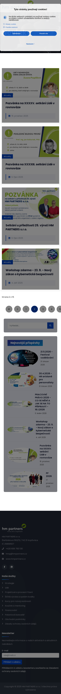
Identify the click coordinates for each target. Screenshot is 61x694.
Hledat (50, 325)
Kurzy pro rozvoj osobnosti (18, 601)
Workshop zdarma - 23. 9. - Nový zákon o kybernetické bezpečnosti (29, 272)
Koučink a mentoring (15, 605)
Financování (11, 610)
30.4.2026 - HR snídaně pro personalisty (46, 378)
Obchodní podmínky (15, 619)
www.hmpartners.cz (16, 558)
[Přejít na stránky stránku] (17, 309)
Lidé (7, 587)
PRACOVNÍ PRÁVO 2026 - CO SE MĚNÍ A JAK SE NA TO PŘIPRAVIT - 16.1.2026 (43, 402)
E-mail (5, 650)
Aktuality (7, 95)
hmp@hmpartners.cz (16, 553)
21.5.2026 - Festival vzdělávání (47, 354)
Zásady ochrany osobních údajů (20, 623)
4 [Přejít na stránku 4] (51, 309)
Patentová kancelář (14, 614)
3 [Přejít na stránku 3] (43, 309)
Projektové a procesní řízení (19, 592)
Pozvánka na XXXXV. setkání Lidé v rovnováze (46, 451)
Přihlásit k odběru (12, 662)
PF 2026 (49, 475)
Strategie (9, 583)
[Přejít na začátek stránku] (9, 309)
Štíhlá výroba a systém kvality (19, 596)
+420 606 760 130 (14, 548)
